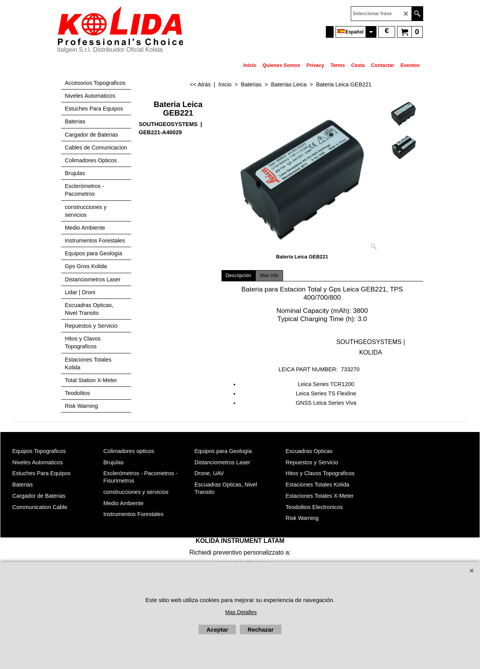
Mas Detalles (241, 612)
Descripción (238, 275)
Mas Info (269, 275)
